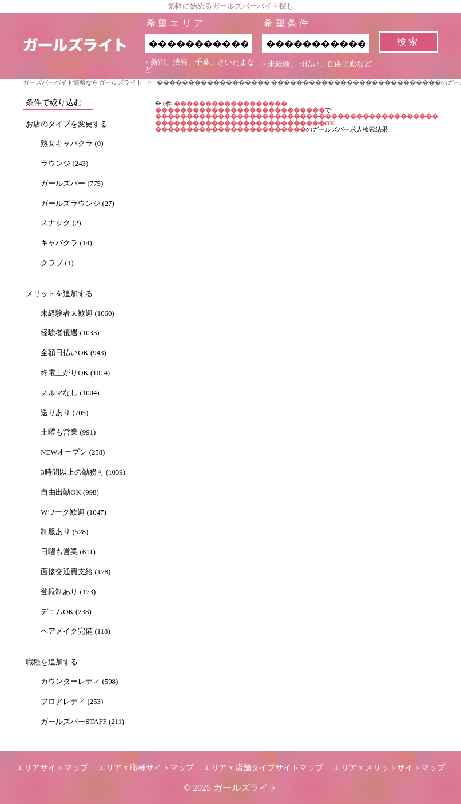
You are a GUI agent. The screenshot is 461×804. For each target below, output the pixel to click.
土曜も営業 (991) (68, 432)
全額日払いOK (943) (73, 353)
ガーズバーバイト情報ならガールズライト (82, 82)
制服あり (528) (64, 532)
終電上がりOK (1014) (75, 373)
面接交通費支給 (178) (75, 572)
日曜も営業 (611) (68, 552)
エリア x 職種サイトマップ (146, 767)
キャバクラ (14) (66, 243)
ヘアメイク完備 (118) (75, 631)
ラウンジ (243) (64, 164)
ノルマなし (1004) (70, 393)
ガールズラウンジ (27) (77, 204)
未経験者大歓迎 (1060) (77, 313)
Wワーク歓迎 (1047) (73, 512)
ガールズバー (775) (72, 184)
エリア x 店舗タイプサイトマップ (263, 767)
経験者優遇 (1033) (70, 333)
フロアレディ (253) (72, 702)
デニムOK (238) (66, 612)
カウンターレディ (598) (79, 682)
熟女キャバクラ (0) (72, 144)
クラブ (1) (57, 263)
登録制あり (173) (68, 592)
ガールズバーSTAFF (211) (82, 722)
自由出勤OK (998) (69, 492)
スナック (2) (61, 223)
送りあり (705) (64, 413)
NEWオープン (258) (73, 452)
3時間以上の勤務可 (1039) (83, 472)
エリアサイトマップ (52, 767)
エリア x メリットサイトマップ (389, 767)
